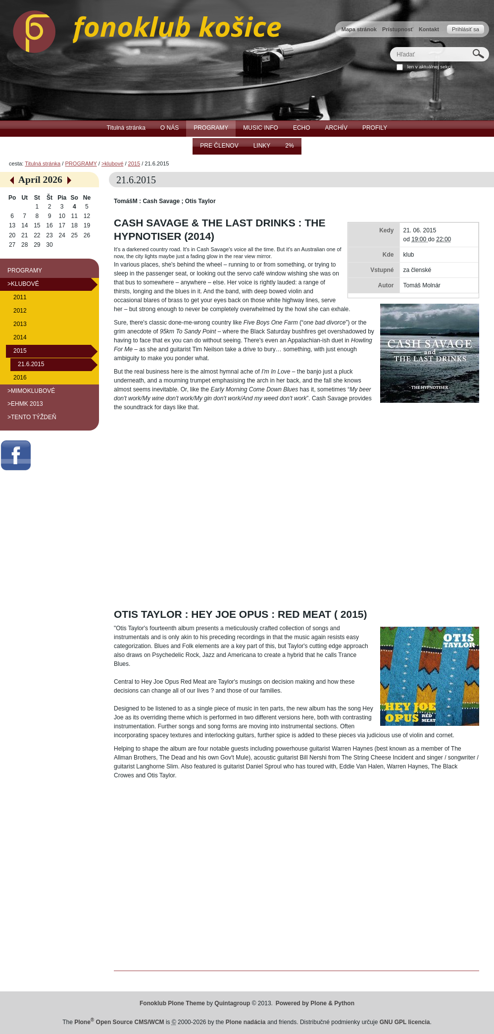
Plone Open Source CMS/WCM (119, 1022)
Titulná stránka (42, 163)
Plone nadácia (246, 1022)
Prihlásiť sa (465, 29)
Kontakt (429, 29)
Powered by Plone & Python (315, 1003)
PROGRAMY (81, 163)
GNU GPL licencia (405, 1022)
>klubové (112, 163)
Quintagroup (232, 1003)
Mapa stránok (359, 29)
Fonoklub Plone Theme (172, 1003)
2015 (134, 163)
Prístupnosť (397, 29)
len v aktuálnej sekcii (429, 66)
